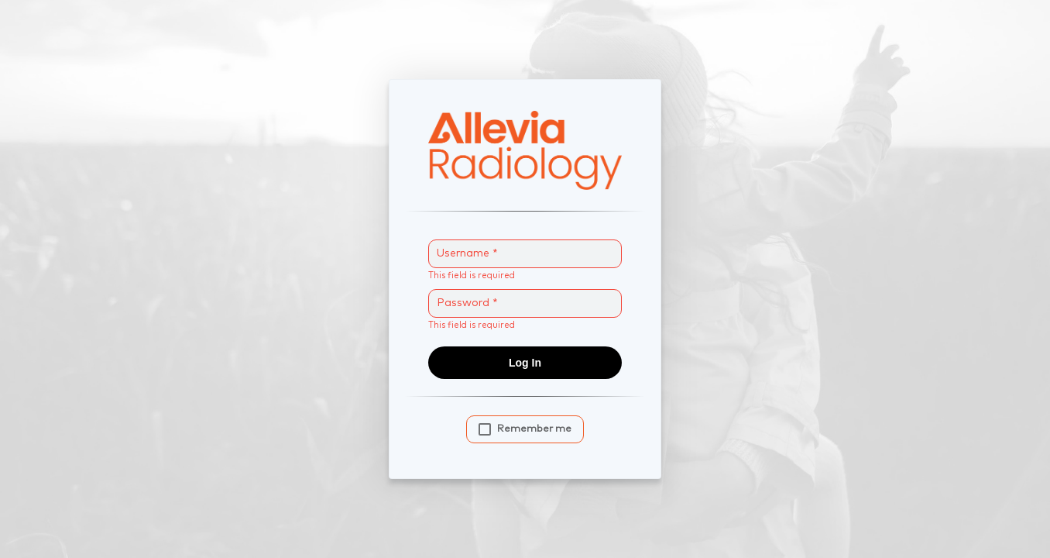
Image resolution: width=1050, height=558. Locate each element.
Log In (525, 362)
